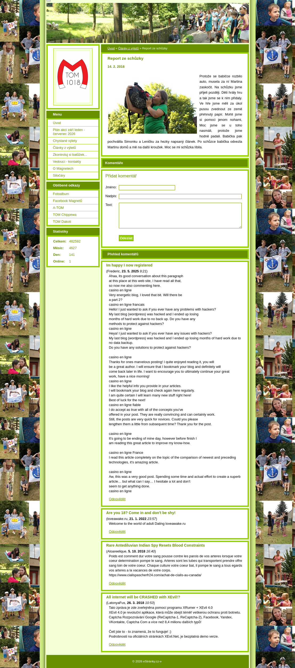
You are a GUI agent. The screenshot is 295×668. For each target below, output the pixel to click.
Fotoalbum (61, 194)
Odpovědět (117, 499)
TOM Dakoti (62, 222)
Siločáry (59, 175)
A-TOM (58, 208)
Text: (109, 205)
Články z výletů (128, 48)
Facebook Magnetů (67, 201)
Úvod (111, 48)
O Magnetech (63, 168)
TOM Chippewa (65, 215)
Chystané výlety (65, 141)
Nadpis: (111, 196)
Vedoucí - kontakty (67, 162)
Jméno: (111, 187)
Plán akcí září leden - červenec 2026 (69, 132)
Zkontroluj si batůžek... (70, 155)
